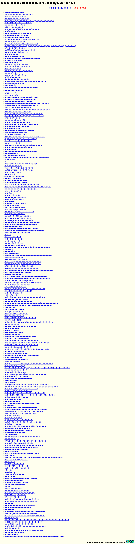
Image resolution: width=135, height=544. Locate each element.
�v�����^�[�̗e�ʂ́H (13, 293)
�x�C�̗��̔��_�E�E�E (14, 83)
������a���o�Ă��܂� (15, 25)
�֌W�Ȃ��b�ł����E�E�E (15, 287)
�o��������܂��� (14, 257)
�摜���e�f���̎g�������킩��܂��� (22, 264)
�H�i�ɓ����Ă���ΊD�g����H (19, 280)
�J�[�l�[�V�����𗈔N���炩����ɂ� (21, 184)
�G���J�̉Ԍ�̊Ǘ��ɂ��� (15, 182)
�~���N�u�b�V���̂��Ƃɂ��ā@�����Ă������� (29, 21)
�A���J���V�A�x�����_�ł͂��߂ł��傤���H (25, 426)
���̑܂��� (9, 509)
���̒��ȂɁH (9, 251)
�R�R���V (9, 455)
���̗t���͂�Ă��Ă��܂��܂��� (17, 347)
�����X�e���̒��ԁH (14, 484)
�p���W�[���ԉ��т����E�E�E (20, 99)
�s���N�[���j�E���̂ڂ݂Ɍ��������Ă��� (25, 409)
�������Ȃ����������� (18, 301)
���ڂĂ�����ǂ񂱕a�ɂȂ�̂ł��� (16, 19)
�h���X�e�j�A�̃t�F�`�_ (15, 460)
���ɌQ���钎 (10, 476)
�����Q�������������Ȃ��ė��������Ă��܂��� (31, 387)
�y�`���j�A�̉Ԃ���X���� (17, 272)
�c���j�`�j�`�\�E (13, 60)
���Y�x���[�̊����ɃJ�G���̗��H (21, 326)
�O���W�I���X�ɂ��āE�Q (17, 67)
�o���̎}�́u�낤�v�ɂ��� (15, 180)
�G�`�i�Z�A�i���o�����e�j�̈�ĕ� (21, 389)
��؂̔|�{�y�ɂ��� (11, 295)
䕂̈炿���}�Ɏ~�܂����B (14, 176)
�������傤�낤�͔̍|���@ (15, 370)
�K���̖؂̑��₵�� (10, 380)
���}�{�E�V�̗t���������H (18, 524)
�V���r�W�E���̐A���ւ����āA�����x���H (27, 247)
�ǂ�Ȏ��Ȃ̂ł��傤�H (12, 361)
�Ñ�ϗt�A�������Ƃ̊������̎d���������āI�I (27, 110)
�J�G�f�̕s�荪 (10, 93)
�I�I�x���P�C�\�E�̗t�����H (18, 443)
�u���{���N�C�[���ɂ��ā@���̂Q (21, 124)
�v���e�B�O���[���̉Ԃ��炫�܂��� (21, 355)
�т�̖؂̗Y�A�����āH (13, 488)
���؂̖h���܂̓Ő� (10, 85)
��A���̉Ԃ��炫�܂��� (14, 207)
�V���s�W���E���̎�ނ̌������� (21, 340)
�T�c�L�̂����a (12, 334)
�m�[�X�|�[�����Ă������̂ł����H (22, 262)
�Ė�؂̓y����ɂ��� (14, 312)
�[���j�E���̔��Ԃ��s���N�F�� (20, 139)
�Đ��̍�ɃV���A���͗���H (16, 338)
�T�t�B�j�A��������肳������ (21, 268)
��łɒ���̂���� (11, 324)
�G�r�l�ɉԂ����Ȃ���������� (20, 407)
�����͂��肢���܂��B (14, 120)
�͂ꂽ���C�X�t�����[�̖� (16, 466)
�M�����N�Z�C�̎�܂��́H (16, 359)
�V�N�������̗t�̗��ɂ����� (19, 493)
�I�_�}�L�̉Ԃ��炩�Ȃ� (14, 214)
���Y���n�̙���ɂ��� (16, 299)
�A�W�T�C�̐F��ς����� (16, 449)
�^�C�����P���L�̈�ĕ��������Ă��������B (28, 270)
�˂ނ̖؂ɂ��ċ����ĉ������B (17, 285)
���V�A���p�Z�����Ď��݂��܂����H (23, 282)
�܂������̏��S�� (13, 226)
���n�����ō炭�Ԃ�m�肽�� (17, 216)
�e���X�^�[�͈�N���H (15, 495)
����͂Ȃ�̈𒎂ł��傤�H (13, 90)
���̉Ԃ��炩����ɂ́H (13, 243)
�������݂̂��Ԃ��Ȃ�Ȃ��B (16, 260)
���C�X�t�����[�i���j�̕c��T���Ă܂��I (24, 289)
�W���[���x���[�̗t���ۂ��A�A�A (21, 39)
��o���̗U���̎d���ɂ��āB (17, 218)
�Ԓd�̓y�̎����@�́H (12, 77)
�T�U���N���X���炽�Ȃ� (17, 232)
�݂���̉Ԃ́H (8, 470)
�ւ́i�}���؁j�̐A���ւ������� (18, 168)
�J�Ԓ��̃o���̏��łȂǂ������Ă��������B (25, 526)
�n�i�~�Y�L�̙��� (13, 418)
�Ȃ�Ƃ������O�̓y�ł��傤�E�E (18, 266)
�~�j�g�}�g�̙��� (12, 424)
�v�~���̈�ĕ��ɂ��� (14, 366)
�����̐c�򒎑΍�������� (9, 382)
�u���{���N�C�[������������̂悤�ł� (24, 297)
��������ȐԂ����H (15, 197)
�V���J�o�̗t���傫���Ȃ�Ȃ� (18, 141)
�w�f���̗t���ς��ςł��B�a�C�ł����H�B (23, 530)
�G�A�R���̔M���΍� (13, 357)
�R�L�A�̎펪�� (11, 62)
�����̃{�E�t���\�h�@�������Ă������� (26, 157)
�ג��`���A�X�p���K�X (16, 468)
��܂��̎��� (9, 462)
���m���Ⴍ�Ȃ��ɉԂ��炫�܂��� (19, 130)
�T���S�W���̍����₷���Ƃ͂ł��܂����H (23, 145)
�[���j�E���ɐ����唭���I (18, 420)
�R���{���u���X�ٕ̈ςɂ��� (18, 101)
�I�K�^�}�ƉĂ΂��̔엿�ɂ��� (16, 376)
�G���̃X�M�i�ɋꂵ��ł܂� (15, 203)
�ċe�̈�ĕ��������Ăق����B (18, 291)
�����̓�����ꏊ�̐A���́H (16, 79)
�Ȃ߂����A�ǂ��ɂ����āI (16, 314)
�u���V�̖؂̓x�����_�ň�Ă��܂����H (21, 499)
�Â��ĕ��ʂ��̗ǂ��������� (18, 378)
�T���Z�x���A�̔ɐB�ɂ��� (17, 112)
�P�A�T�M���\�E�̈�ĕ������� (20, 318)
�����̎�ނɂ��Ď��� (14, 245)
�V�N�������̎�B (13, 480)
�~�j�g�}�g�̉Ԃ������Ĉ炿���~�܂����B (24, 230)
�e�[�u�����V (12, 54)
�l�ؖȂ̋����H (10, 31)
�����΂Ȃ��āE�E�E (9, 307)
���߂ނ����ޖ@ (11, 153)
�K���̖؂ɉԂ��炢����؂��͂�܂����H (20, 513)
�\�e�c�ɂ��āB (11, 330)
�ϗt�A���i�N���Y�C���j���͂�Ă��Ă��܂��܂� (26, 103)
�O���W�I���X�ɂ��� (16, 35)
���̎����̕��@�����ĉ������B (21, 189)
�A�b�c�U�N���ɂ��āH (16, 482)
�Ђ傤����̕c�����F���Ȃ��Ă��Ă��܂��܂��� (26, 441)
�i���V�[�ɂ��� (13, 241)
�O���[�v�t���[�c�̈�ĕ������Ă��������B (27, 278)
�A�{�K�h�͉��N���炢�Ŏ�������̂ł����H (26, 374)
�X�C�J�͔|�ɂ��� (12, 399)
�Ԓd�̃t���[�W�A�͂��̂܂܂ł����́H (18, 220)
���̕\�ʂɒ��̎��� (12, 401)
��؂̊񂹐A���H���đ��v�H (14, 155)
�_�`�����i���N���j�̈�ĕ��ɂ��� (22, 403)
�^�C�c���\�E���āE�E (15, 132)
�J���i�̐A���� (12, 118)
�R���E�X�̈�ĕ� (12, 416)
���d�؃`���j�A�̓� (12, 178)
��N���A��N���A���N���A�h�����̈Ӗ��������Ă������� (36, 520)
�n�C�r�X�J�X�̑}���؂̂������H (18, 391)
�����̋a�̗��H (11, 518)
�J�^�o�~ (8, 193)
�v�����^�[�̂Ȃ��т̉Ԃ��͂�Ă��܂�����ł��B (24, 393)
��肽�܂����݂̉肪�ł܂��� (14, 532)
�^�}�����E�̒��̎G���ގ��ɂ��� (21, 228)
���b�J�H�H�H (12, 451)
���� (7, 486)
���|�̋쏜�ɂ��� (12, 143)
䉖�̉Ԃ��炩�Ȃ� (10, 434)
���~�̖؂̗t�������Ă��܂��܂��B (18, 14)
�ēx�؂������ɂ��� (12, 237)
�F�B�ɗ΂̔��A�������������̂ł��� (20, 501)
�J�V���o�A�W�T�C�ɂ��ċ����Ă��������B (28, 305)
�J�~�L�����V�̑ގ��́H (15, 17)
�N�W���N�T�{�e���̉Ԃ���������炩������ (28, 255)
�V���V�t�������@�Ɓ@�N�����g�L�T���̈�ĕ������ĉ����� (37, 368)
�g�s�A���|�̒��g (12, 528)
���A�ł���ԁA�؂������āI (16, 52)
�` (5, 161)
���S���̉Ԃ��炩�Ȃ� (14, 56)
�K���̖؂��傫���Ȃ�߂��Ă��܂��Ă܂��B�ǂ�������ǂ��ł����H (33, 457)
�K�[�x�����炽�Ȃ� (14, 12)
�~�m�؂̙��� (9, 159)
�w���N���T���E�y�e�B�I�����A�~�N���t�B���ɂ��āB (34, 536)
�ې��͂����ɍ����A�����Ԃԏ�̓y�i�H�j (24, 116)
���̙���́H (9, 503)
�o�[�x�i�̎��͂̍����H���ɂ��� (19, 50)
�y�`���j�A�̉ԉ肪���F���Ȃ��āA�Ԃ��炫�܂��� (27, 343)
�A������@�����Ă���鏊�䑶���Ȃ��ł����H (27, 187)
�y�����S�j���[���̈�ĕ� (17, 428)
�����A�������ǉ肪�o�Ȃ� (18, 430)
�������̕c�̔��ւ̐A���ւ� (16, 491)
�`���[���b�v (11, 205)
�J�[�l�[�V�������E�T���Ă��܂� (21, 453)
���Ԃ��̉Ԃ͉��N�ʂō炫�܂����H (18, 33)
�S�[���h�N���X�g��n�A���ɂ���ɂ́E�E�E (25, 81)
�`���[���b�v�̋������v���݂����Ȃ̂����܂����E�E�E (31, 303)
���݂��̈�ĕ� (9, 201)
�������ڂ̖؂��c (11, 439)
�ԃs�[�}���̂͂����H (14, 464)
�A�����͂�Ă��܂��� (14, 48)
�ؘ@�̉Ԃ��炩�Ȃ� (11, 95)
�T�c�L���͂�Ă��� (13, 27)
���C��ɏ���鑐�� (13, 320)
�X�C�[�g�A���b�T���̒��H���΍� (20, 224)
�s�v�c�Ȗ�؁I (10, 472)
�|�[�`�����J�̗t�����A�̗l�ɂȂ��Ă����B (24, 516)
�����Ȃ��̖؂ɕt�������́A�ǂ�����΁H (22, 222)
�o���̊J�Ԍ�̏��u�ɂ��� (16, 353)
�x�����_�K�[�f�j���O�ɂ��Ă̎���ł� (23, 411)
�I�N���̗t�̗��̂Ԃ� (14, 191)
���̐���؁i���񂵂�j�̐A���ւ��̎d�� (17, 107)
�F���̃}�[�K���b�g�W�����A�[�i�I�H (24, 445)
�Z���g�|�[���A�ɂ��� (16, 126)
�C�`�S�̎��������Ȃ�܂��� (18, 147)
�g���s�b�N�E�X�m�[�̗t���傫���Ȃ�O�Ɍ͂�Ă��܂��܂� (29, 395)
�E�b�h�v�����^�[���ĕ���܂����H (22, 58)
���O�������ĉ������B (17, 507)
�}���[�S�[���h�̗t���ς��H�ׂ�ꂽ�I (21, 105)
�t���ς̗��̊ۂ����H (13, 274)
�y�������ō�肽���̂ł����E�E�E (21, 447)
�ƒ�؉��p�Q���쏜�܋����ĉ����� (21, 345)
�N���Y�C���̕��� (14, 316)
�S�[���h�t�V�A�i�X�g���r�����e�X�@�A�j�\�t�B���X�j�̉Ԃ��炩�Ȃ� (40, 46)
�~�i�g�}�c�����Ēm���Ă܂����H (21, 478)
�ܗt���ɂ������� (14, 351)
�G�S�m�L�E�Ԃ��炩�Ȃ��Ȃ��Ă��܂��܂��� (24, 511)
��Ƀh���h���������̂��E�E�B (20, 151)
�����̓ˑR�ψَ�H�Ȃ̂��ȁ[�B (16, 64)
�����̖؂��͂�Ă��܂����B (14, 474)
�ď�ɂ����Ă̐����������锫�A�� (21, 87)
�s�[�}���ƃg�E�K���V (16, 210)
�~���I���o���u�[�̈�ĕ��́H (18, 23)
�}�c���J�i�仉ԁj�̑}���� (16, 397)
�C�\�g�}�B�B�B (12, 128)
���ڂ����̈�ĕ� (12, 328)
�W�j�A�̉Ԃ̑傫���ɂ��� (15, 134)
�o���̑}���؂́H (11, 534)
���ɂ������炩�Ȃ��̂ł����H (18, 71)
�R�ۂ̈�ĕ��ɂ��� (12, 172)
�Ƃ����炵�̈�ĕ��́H (13, 166)
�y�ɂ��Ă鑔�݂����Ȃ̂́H (14, 199)
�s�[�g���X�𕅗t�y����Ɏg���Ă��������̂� (25, 276)
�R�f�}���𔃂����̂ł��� (12, 195)
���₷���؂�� (8, 249)
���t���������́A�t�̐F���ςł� (19, 505)
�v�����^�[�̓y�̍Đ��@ (15, 432)
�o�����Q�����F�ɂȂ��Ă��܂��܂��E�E (23, 114)
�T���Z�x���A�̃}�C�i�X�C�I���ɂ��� (24, 137)
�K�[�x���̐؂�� (11, 149)
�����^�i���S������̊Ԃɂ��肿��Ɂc (22, 437)
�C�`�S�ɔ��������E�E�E (17, 122)
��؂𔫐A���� (9, 405)
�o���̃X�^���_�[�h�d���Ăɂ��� (21, 97)
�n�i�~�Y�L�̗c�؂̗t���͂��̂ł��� (19, 170)
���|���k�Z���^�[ (60, 8)
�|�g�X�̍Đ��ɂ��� (13, 332)
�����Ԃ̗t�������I (14, 42)
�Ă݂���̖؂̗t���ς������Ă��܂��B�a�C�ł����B (26, 384)
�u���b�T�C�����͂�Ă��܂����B (20, 164)
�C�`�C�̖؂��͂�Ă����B (15, 75)
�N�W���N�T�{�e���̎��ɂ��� (20, 336)
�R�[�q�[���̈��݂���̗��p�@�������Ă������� (28, 364)
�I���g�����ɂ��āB (15, 372)
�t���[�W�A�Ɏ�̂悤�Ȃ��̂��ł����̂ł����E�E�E (26, 349)
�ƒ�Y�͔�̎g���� (11, 253)
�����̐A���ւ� (12, 73)
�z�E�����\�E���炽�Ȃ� (16, 37)
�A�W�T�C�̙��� (12, 69)
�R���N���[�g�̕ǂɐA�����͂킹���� (21, 29)
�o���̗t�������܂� (14, 239)
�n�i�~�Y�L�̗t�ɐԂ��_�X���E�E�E (21, 44)
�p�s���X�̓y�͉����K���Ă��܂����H (22, 422)
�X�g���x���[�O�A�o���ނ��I (20, 413)
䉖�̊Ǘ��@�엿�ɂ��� (14, 309)
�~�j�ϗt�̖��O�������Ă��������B (23, 522)
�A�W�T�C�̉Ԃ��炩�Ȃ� (15, 497)
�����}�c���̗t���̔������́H (19, 212)
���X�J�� (9, 174)
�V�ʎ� (7, 235)
